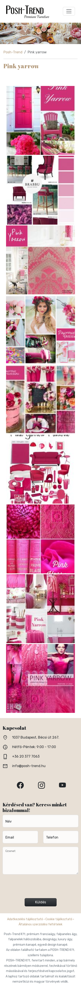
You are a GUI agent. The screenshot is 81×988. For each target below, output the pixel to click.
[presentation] (40, 888)
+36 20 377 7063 (26, 756)
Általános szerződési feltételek (40, 924)
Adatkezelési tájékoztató (25, 919)
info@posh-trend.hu (29, 766)
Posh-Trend (12, 52)
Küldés (40, 902)
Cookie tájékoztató (58, 919)
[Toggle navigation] (69, 11)
